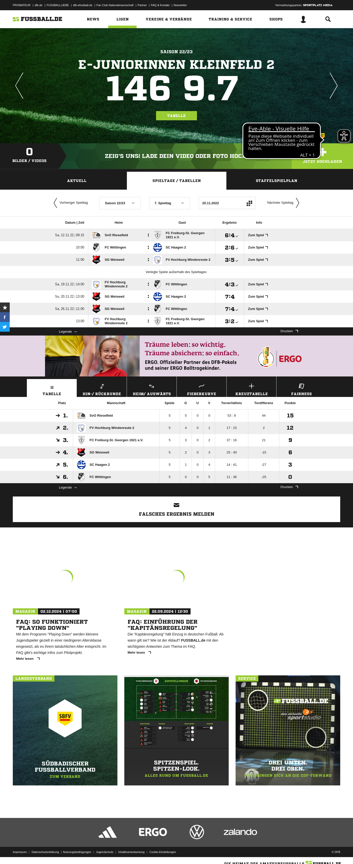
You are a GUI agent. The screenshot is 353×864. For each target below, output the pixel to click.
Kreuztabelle (251, 389)
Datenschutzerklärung (45, 852)
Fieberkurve (201, 389)
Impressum (20, 852)
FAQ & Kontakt (160, 5)
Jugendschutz (104, 852)
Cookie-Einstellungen (162, 852)
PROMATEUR (21, 5)
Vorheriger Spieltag (69, 203)
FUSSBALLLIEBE (58, 5)
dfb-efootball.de (82, 5)
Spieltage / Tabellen (176, 180)
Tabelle (176, 115)
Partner (142, 5)
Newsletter (180, 5)
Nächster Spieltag (284, 203)
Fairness (301, 389)
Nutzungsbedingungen (77, 852)
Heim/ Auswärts (151, 389)
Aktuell (76, 180)
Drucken (289, 331)
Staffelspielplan (276, 180)
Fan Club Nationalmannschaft (115, 5)
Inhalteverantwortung (131, 852)
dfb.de (38, 5)
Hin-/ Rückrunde (102, 389)
